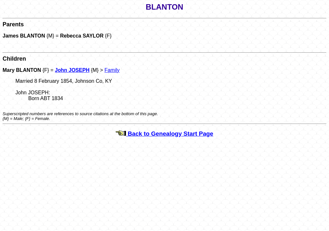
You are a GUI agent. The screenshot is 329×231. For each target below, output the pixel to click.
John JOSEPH (72, 70)
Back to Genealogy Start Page (164, 133)
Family (112, 70)
